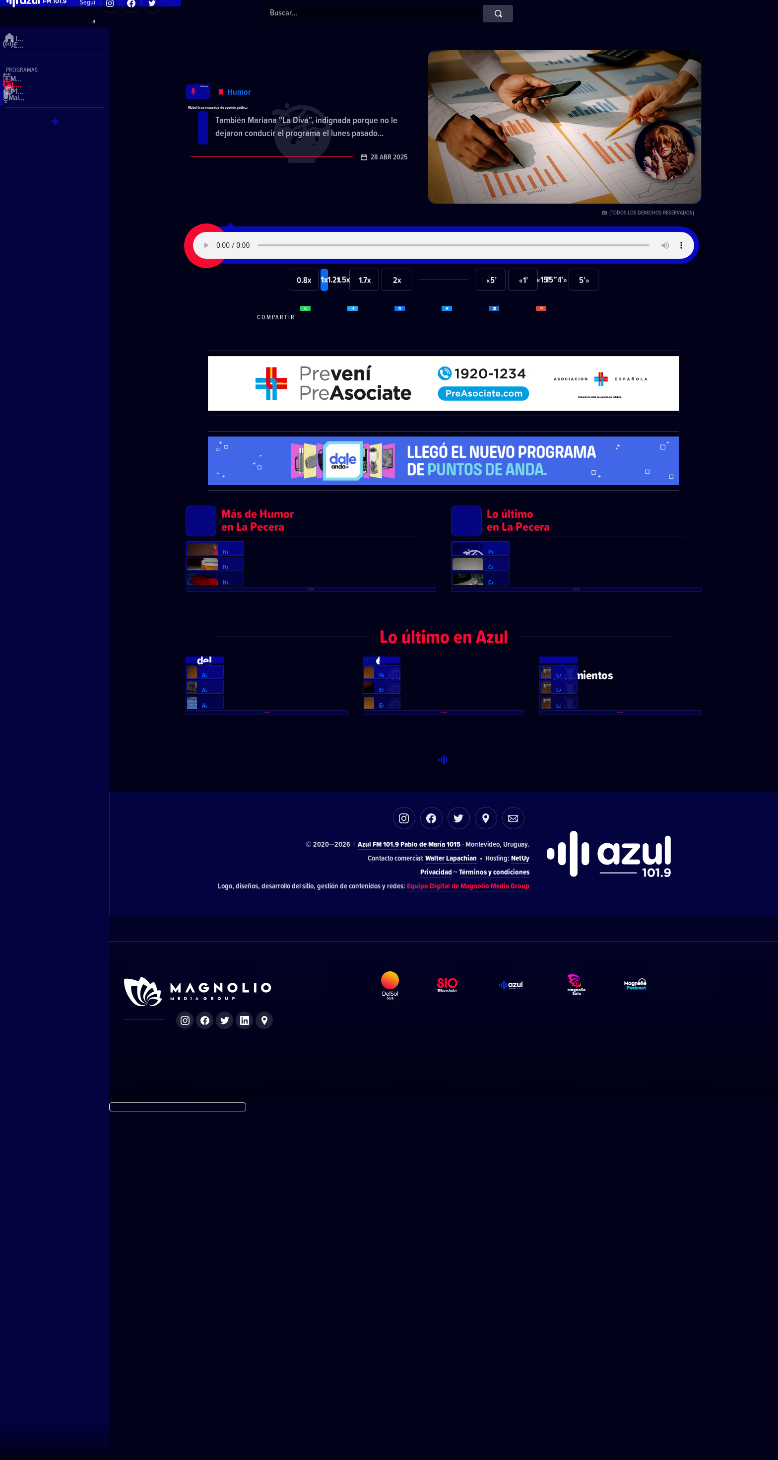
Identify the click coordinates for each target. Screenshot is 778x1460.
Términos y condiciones (494, 1219)
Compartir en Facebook (416, 317)
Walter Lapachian (451, 1205)
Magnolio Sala (586, 1348)
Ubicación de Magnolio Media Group (264, 1368)
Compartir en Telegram (369, 317)
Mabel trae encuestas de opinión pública (294, 103)
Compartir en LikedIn (511, 317)
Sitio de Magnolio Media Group (198, 1339)
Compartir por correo (558, 317)
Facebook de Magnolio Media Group (204, 1368)
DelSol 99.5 (399, 1348)
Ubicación (486, 1166)
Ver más (311, 746)
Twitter (459, 1166)
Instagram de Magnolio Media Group (185, 1368)
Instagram (404, 1166)
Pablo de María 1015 (430, 1191)
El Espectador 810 (458, 1348)
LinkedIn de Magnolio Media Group (244, 1368)
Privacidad (436, 1219)
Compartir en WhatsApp (322, 317)
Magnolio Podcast (647, 1348)
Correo (513, 1166)
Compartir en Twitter (464, 317)
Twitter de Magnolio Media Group (224, 1368)
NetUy (520, 1205)
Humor (269, 72)
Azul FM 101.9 (378, 1191)
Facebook (431, 1166)
